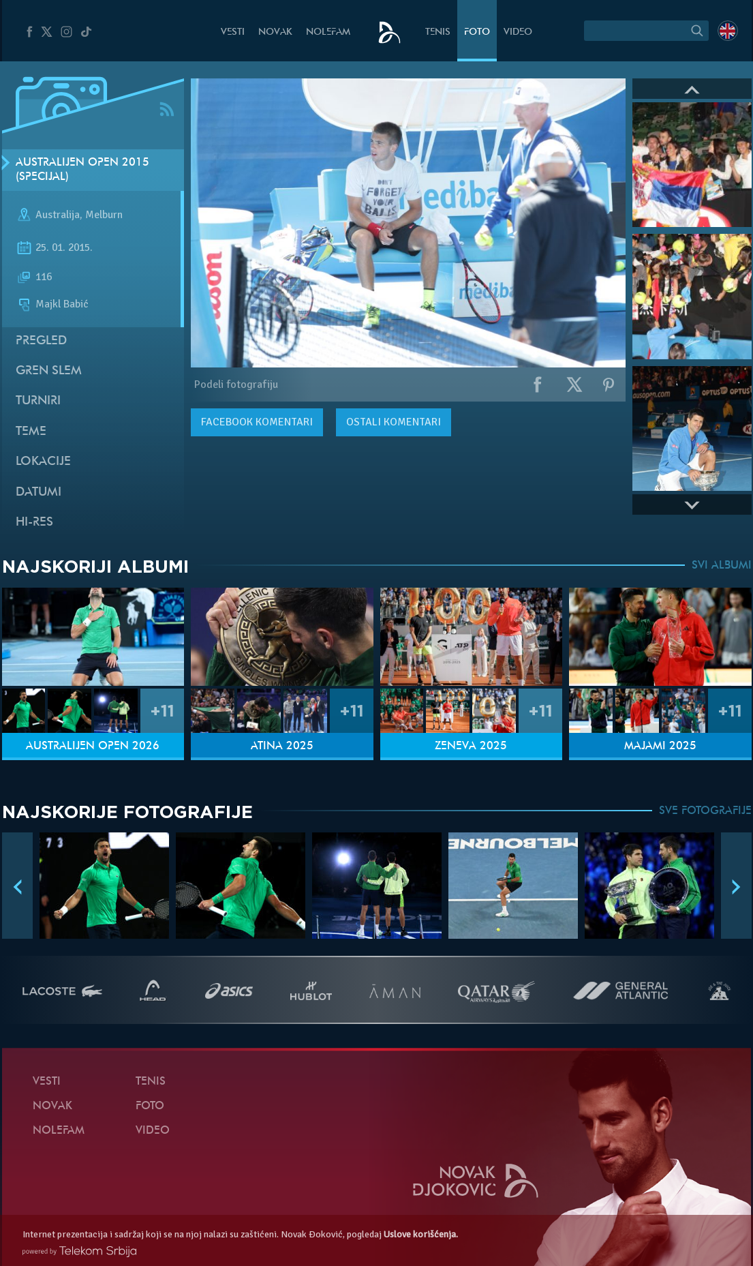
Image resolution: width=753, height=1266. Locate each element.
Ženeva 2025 (471, 746)
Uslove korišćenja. (421, 1234)
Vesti (233, 32)
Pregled (41, 341)
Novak (275, 32)
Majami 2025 (660, 746)
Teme (31, 431)
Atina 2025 (282, 746)
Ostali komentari (393, 422)
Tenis (437, 32)
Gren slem (49, 371)
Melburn (104, 215)
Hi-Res (34, 522)
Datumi (38, 492)
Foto (477, 32)
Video (518, 32)
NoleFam (328, 32)
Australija (57, 215)
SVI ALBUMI (722, 565)
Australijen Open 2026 (92, 746)
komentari (257, 422)
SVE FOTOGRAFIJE (705, 811)
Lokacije (43, 461)
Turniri (38, 401)
